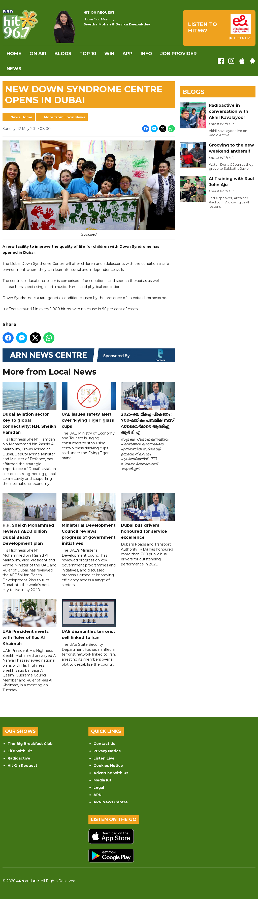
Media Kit (102, 780)
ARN (97, 795)
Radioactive (19, 758)
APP (127, 53)
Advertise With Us (110, 773)
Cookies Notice (108, 765)
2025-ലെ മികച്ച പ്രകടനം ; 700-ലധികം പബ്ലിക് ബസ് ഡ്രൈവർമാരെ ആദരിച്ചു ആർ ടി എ (148, 408)
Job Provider (178, 53)
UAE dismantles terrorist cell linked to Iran (89, 619)
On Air (37, 53)
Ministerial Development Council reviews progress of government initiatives (89, 519)
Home (14, 53)
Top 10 (87, 53)
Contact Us (104, 743)
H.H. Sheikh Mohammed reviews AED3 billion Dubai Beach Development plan (29, 519)
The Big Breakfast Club (30, 743)
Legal (98, 787)
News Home (21, 117)
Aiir (36, 881)
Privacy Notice (107, 751)
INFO (146, 53)
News (14, 68)
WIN (109, 53)
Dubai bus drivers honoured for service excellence (148, 516)
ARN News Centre (110, 802)
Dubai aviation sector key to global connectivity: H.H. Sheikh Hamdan (29, 408)
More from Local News (64, 117)
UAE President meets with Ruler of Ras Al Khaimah (29, 622)
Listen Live (103, 758)
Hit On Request (22, 765)
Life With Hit (20, 751)
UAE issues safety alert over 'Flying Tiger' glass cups (89, 405)
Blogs (62, 53)
